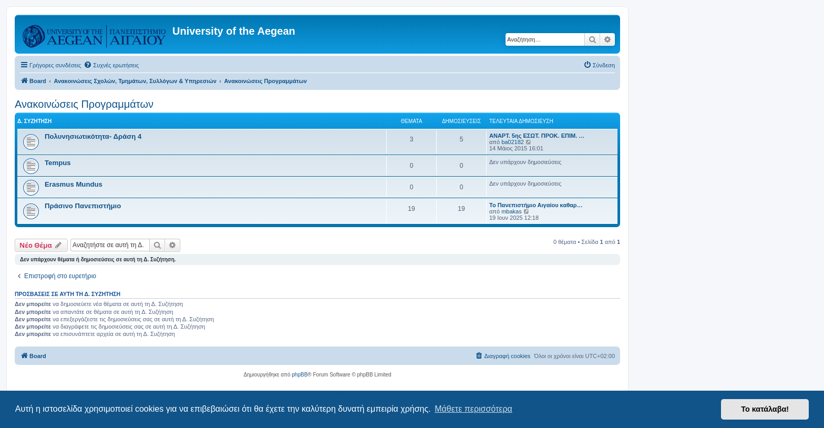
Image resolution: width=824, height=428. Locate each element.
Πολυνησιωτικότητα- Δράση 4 (93, 136)
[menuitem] (111, 65)
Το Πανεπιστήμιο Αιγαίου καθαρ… (536, 205)
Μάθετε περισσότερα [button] (473, 408)
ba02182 (512, 142)
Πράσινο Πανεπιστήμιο (83, 206)
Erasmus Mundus (73, 184)
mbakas (511, 211)
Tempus (58, 163)
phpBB (299, 375)
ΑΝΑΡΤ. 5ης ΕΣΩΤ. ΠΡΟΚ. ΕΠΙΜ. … (536, 136)
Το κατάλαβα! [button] (765, 409)
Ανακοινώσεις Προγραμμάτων (84, 104)
